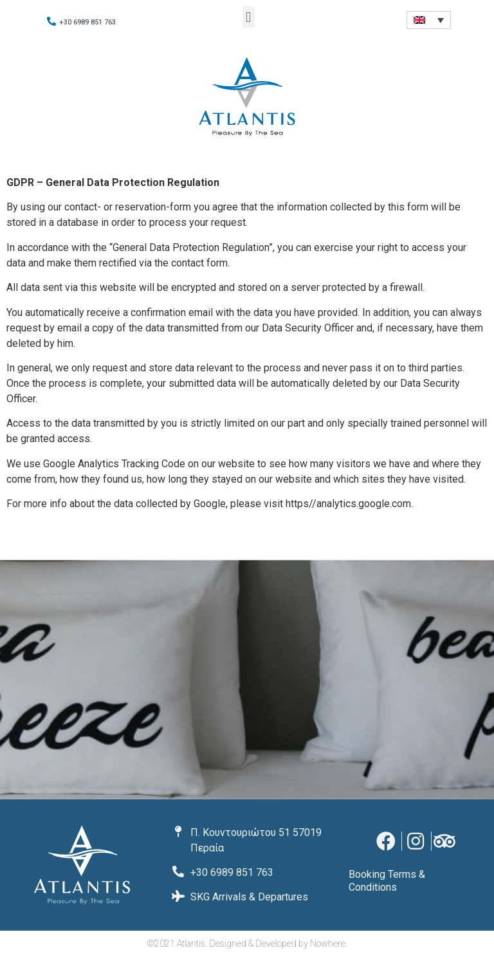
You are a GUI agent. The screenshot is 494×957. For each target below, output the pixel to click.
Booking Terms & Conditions (387, 880)
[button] (248, 17)
